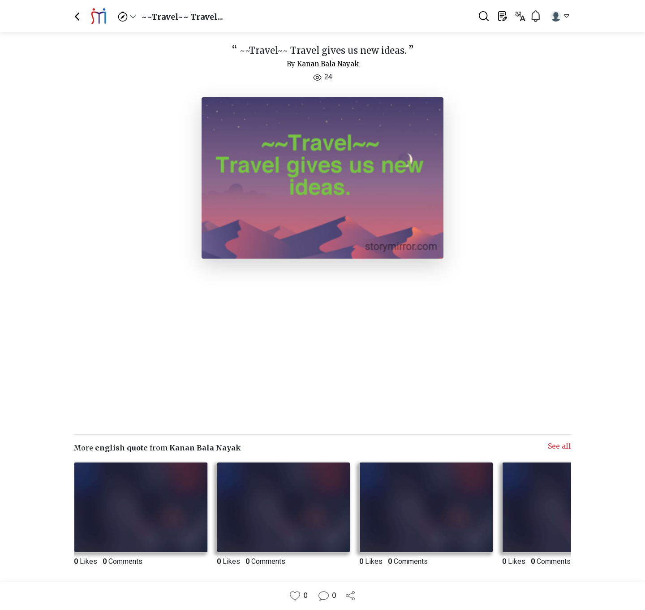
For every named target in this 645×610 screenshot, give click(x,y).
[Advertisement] (322, 343)
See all (559, 445)
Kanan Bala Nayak (328, 64)
